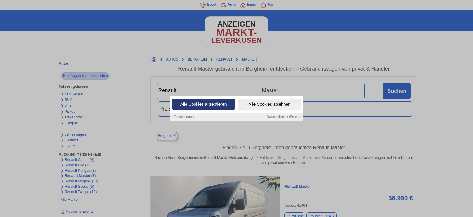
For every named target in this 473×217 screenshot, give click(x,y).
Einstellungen (183, 117)
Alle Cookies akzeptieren (203, 104)
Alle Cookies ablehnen (269, 104)
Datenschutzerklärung (283, 117)
